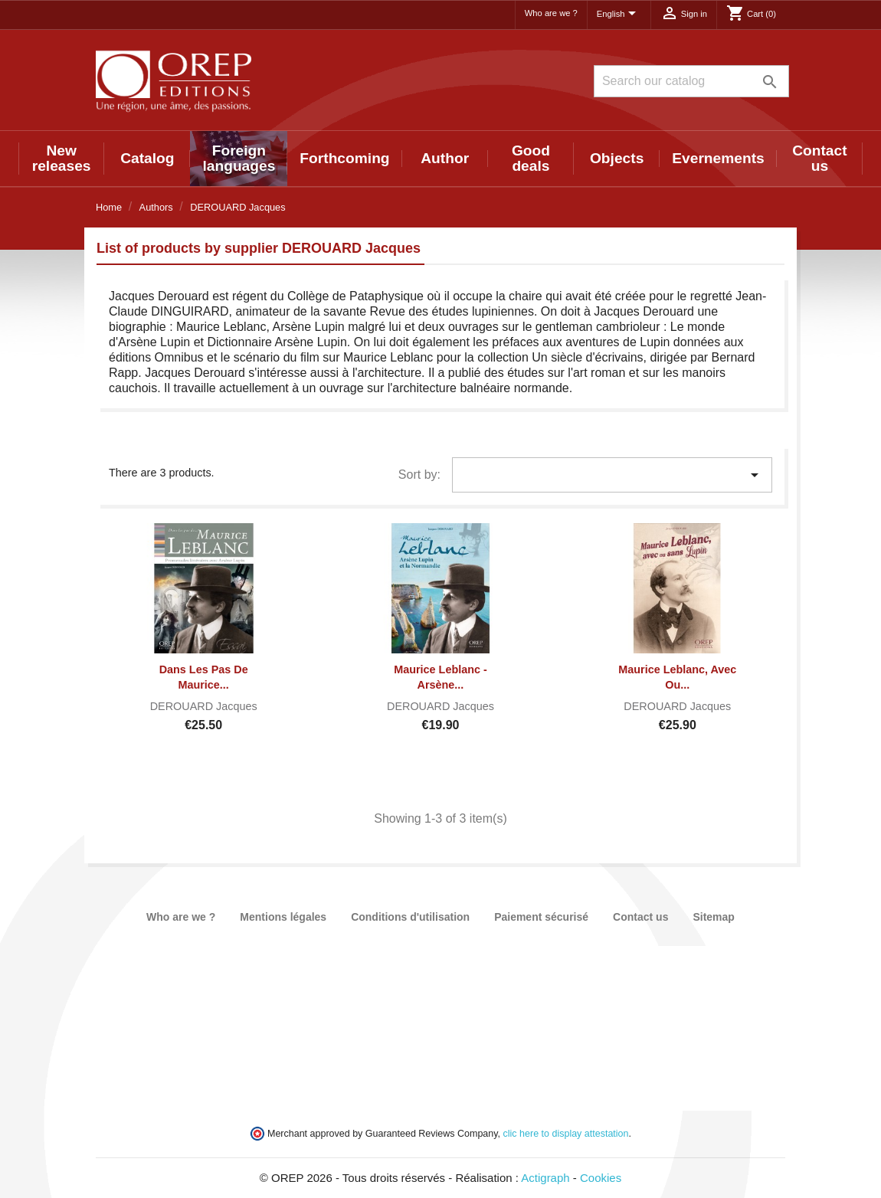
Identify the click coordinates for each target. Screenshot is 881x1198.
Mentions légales (283, 917)
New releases (61, 158)
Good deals (531, 158)
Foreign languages (238, 158)
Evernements (718, 158)
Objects (617, 158)
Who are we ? (551, 13)
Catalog (147, 158)
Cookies (600, 1177)
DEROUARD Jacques (203, 706)
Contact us (819, 158)
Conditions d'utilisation (410, 917)
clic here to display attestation (566, 1133)
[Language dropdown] (619, 14)
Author (445, 158)
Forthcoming (344, 158)
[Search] (691, 81)
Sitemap (713, 917)
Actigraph (545, 1177)
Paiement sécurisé (541, 917)
